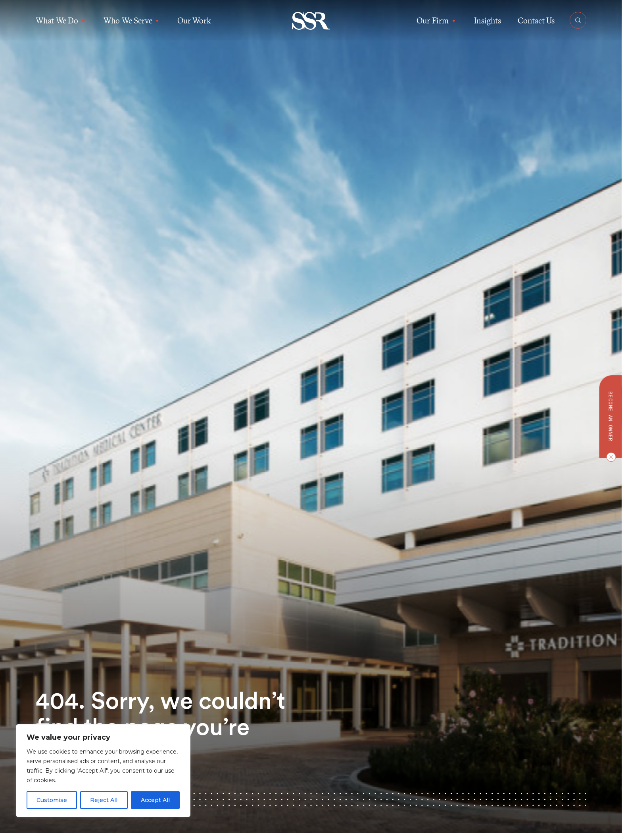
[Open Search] (578, 20)
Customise (51, 800)
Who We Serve (132, 21)
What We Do (61, 21)
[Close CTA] (609, 457)
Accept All (155, 800)
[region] (103, 770)
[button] (311, 21)
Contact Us (536, 20)
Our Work (194, 20)
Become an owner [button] (610, 416)
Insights (487, 20)
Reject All (103, 800)
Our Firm (437, 21)
